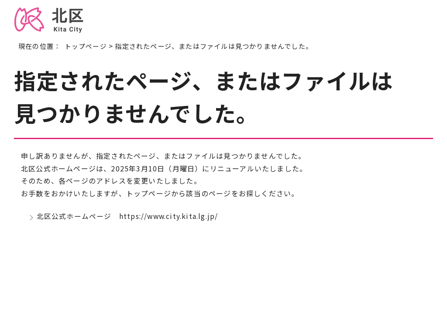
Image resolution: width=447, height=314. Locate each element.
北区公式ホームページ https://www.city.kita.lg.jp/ (129, 217)
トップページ (86, 46)
